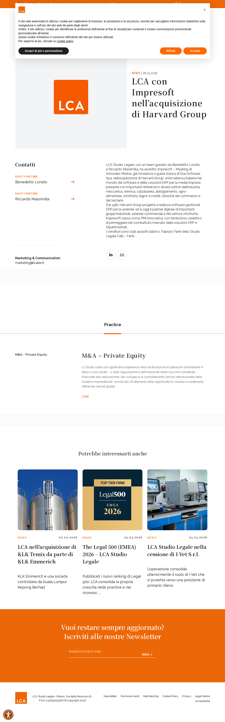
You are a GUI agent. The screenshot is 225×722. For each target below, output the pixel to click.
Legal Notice (202, 706)
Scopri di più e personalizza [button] (43, 50)
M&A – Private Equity (33, 357)
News (136, 73)
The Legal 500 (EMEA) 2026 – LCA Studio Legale (109, 564)
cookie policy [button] (65, 41)
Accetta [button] (195, 50)
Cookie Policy (170, 706)
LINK (85, 404)
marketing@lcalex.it (29, 263)
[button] (204, 9)
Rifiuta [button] (170, 50)
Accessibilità (202, 710)
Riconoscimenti (130, 706)
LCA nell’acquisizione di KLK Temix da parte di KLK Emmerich (47, 564)
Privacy (186, 706)
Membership (151, 706)
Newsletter (110, 706)
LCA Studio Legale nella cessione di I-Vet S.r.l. (177, 560)
